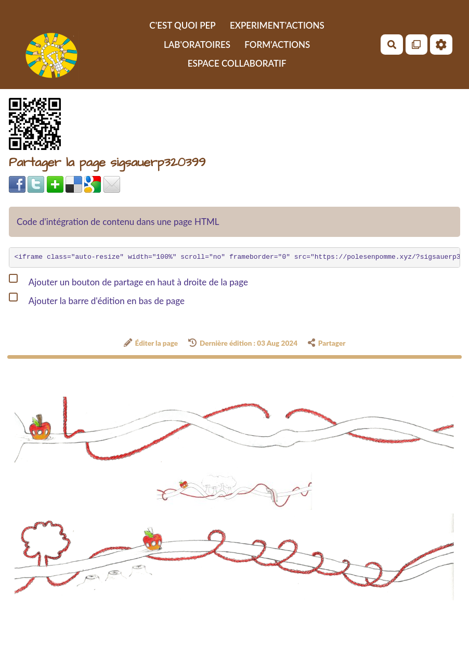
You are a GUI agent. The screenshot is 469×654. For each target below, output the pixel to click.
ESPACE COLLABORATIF (237, 63)
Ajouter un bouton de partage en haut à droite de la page (128, 280)
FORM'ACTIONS (277, 44)
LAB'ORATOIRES (197, 44)
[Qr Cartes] (417, 44)
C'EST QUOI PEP (182, 25)
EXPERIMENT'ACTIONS (277, 25)
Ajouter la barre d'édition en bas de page (97, 299)
